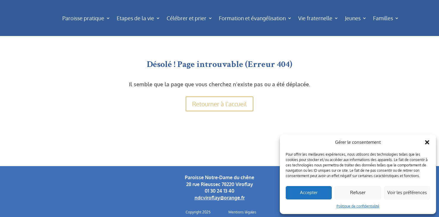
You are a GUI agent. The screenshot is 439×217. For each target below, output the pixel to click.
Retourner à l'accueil (219, 104)
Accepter (309, 192)
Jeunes (353, 18)
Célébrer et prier (186, 18)
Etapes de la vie (135, 18)
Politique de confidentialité (358, 206)
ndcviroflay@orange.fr (220, 198)
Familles (383, 18)
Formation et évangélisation (252, 18)
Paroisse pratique (83, 18)
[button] (427, 142)
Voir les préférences (407, 192)
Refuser (357, 192)
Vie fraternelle (315, 18)
